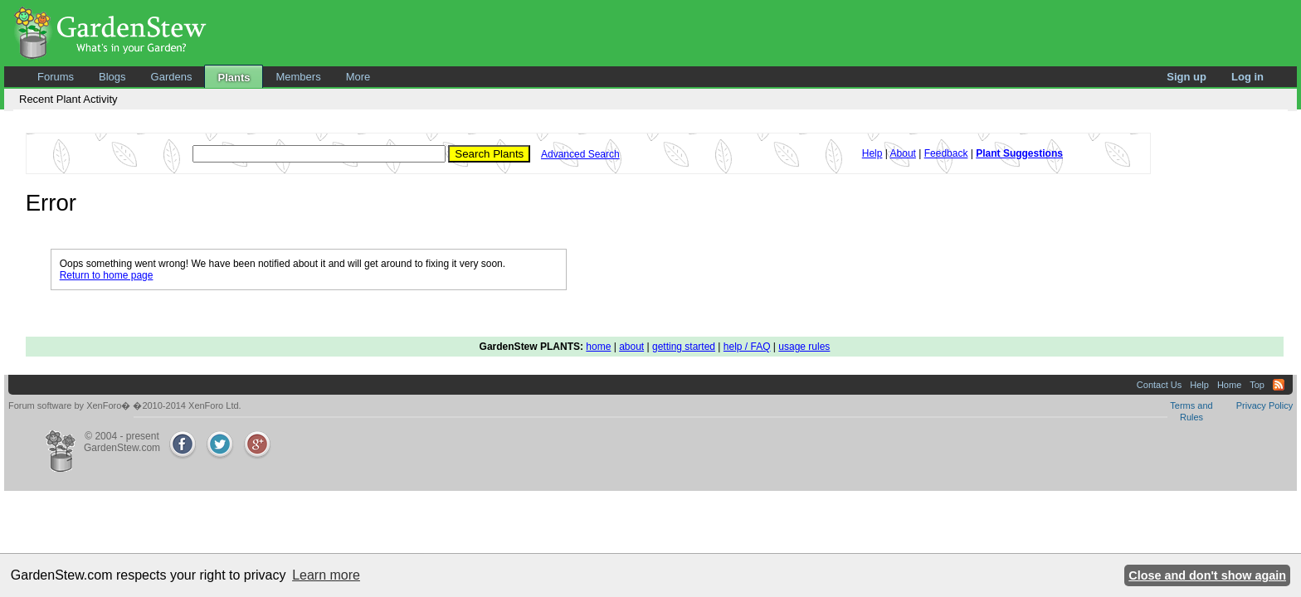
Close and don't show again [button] (1207, 575)
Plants (233, 77)
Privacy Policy (1264, 405)
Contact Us (1159, 385)
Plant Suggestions (1019, 153)
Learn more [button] (326, 575)
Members (297, 76)
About (903, 153)
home (598, 346)
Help (872, 153)
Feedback (946, 153)
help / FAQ (747, 346)
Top (1257, 385)
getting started (683, 346)
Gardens (171, 76)
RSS (1278, 385)
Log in (1247, 76)
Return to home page (106, 275)
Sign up (1186, 76)
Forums (55, 76)
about (631, 346)
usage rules (804, 346)
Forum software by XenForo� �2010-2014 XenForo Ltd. (124, 405)
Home (1229, 385)
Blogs (112, 76)
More (358, 76)
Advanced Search (580, 154)
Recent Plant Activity (68, 99)
